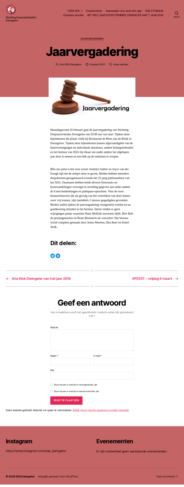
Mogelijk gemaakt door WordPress (58, 478)
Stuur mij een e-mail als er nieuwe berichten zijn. (76, 393)
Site (52, 372)
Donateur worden (73, 16)
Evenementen (94, 11)
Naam (54, 358)
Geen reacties (120, 66)
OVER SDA (74, 11)
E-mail (97, 358)
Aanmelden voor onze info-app (124, 11)
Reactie (54, 330)
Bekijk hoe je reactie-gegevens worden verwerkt (101, 412)
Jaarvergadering (92, 41)
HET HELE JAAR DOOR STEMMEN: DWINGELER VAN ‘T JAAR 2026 (125, 16)
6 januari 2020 (97, 66)
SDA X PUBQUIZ (154, 11)
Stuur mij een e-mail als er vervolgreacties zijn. (76, 387)
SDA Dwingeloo (73, 66)
